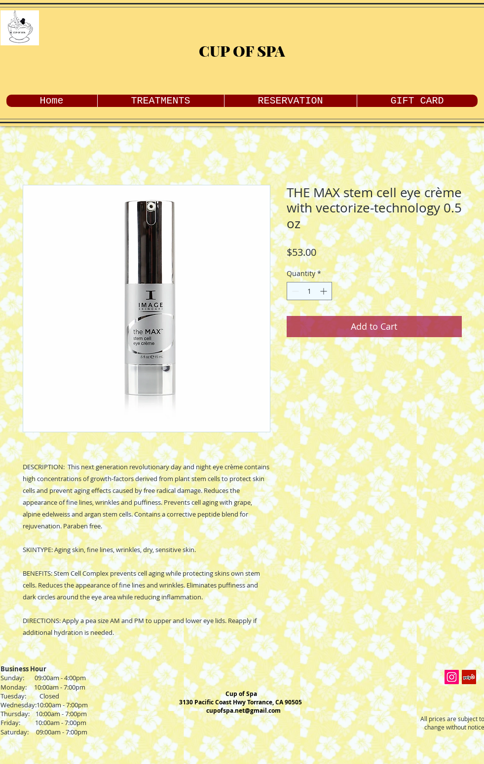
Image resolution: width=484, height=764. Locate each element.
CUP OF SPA (242, 51)
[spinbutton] (309, 291)
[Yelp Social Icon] (469, 677)
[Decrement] (294, 291)
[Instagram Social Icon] (452, 677)
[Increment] (324, 291)
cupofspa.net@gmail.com (243, 710)
